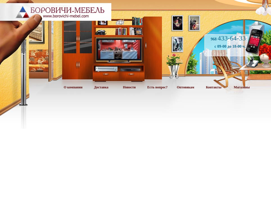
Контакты (213, 87)
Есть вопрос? (157, 87)
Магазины (242, 87)
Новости (129, 87)
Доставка (101, 87)
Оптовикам (185, 87)
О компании (73, 87)
